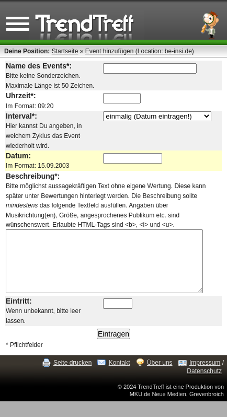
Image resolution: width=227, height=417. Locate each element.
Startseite (65, 51)
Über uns (160, 365)
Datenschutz (204, 373)
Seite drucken (72, 365)
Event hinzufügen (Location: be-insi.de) (139, 51)
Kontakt (119, 365)
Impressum (204, 365)
